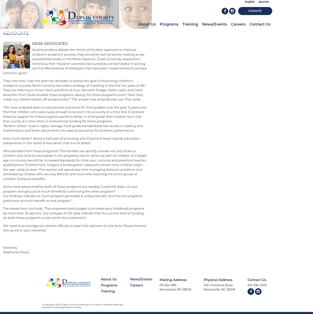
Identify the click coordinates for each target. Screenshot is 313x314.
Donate (255, 11)
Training (190, 24)
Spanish (264, 1)
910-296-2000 (257, 285)
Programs (169, 24)
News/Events (214, 24)
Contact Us (260, 24)
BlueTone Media (73, 307)
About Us (147, 24)
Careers (238, 24)
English (250, 1)
